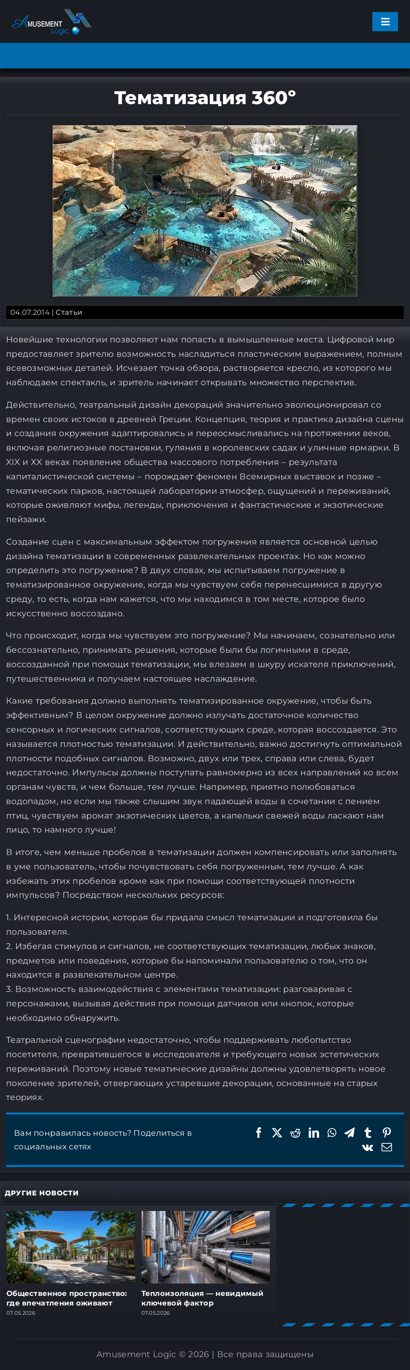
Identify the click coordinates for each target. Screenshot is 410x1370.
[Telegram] (349, 1132)
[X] (277, 1132)
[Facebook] (258, 1132)
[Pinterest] (387, 1132)
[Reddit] (295, 1132)
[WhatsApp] (332, 1132)
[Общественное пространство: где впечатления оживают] (70, 1216)
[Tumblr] (368, 1132)
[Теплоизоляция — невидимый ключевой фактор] (205, 1216)
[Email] (387, 1147)
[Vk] (367, 1147)
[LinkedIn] (314, 1132)
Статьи (69, 312)
